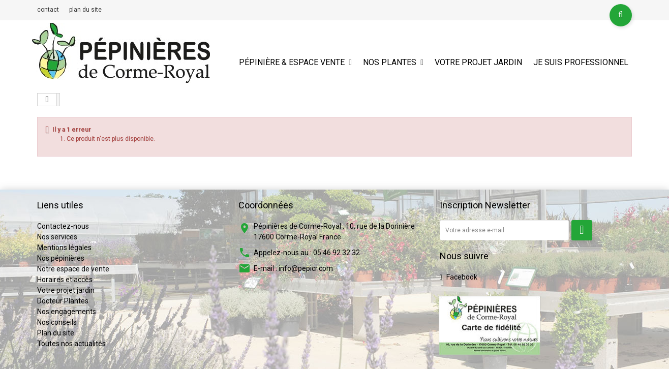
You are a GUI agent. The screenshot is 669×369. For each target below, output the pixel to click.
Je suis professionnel (580, 62)
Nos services (57, 237)
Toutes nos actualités (71, 344)
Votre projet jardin (478, 62)
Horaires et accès (65, 279)
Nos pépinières (60, 258)
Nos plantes (389, 62)
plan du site (85, 9)
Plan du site (55, 333)
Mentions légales (64, 247)
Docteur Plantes (62, 301)
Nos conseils (57, 322)
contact (48, 9)
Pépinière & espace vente (292, 62)
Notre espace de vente (73, 269)
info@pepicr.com (306, 268)
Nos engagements (66, 312)
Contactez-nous (63, 226)
